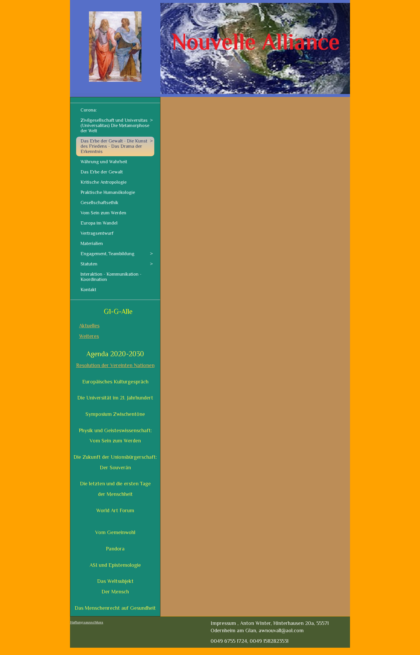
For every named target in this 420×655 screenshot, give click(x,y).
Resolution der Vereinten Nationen (115, 365)
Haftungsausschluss (86, 622)
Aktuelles (89, 326)
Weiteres (89, 336)
